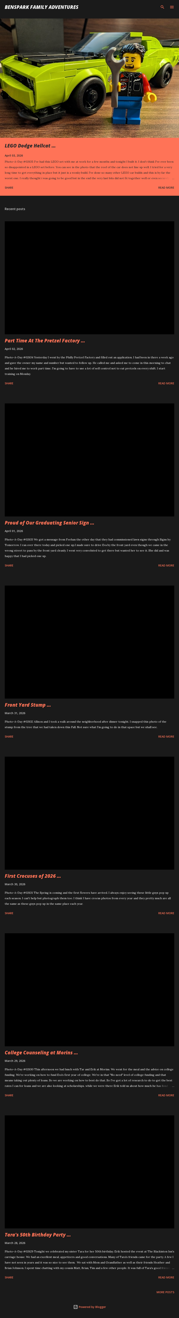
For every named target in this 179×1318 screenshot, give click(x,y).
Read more (166, 187)
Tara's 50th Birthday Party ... (38, 1234)
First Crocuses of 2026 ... (33, 876)
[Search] (162, 7)
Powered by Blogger (89, 1307)
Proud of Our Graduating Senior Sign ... (49, 522)
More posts (165, 1292)
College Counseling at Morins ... (41, 1052)
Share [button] (9, 187)
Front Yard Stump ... (28, 705)
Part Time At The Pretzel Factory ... (45, 340)
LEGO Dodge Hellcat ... (30, 145)
